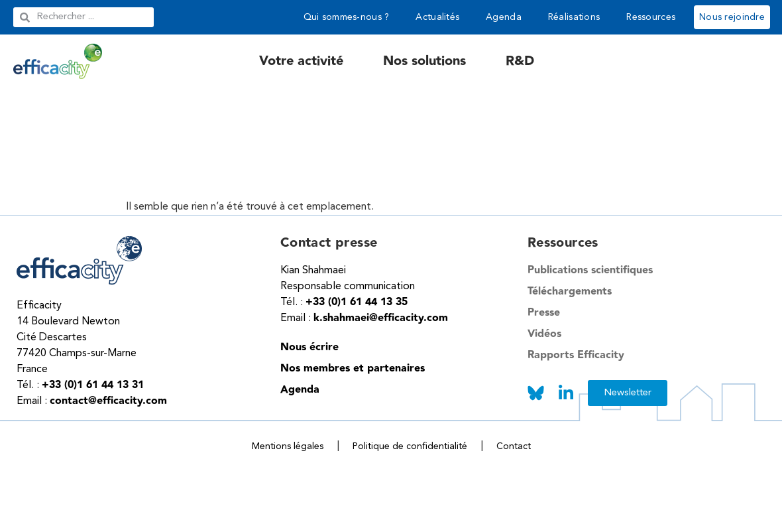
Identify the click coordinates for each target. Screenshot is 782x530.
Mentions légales (287, 446)
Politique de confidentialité (410, 446)
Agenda (504, 17)
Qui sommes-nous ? (347, 17)
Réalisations (574, 17)
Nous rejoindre (732, 17)
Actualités (437, 17)
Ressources (650, 17)
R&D (520, 61)
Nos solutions (424, 61)
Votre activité (301, 61)
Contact (513, 446)
